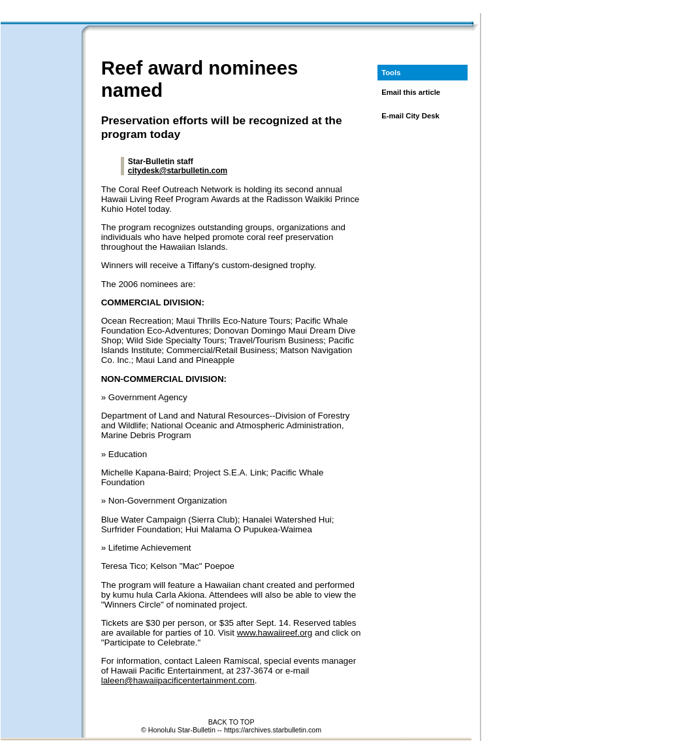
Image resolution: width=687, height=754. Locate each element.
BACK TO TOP (231, 722)
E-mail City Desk (410, 116)
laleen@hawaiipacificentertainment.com (178, 680)
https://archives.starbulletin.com (272, 730)
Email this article (410, 92)
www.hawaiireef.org (275, 633)
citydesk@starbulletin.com (177, 170)
